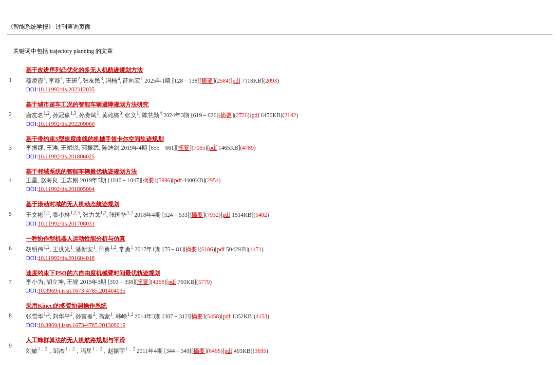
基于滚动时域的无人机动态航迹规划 (72, 204)
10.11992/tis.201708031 (66, 223)
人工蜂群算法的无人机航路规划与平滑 (75, 340)
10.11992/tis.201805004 (66, 189)
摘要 (207, 80)
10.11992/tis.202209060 (66, 124)
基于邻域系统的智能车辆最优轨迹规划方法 (81, 171)
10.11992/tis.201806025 (66, 156)
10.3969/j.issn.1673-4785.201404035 (81, 290)
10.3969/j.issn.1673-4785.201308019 (81, 325)
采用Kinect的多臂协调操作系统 (66, 305)
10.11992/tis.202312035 (66, 89)
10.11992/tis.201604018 (66, 258)
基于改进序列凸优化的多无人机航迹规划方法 (84, 70)
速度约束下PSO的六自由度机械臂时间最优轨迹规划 (93, 273)
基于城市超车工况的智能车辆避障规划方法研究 (87, 104)
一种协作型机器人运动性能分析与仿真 (75, 238)
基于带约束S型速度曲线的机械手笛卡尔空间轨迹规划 (95, 139)
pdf (236, 80)
